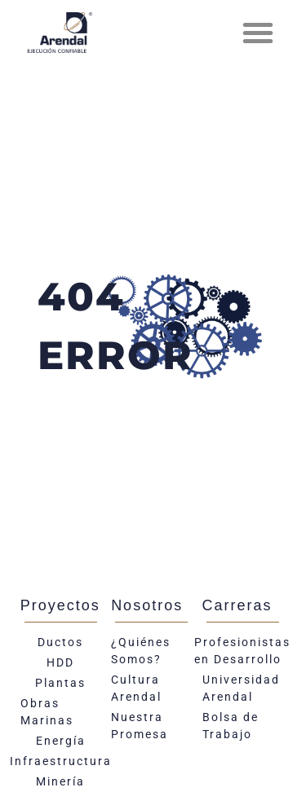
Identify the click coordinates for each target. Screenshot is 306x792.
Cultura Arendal (136, 688)
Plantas (60, 682)
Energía (61, 740)
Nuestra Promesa (139, 726)
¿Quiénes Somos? (141, 651)
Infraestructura (61, 761)
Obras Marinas (46, 712)
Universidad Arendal (241, 688)
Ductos (60, 642)
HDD (60, 662)
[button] (257, 32)
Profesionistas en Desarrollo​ (242, 651)
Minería (60, 781)
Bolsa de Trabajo (230, 726)
